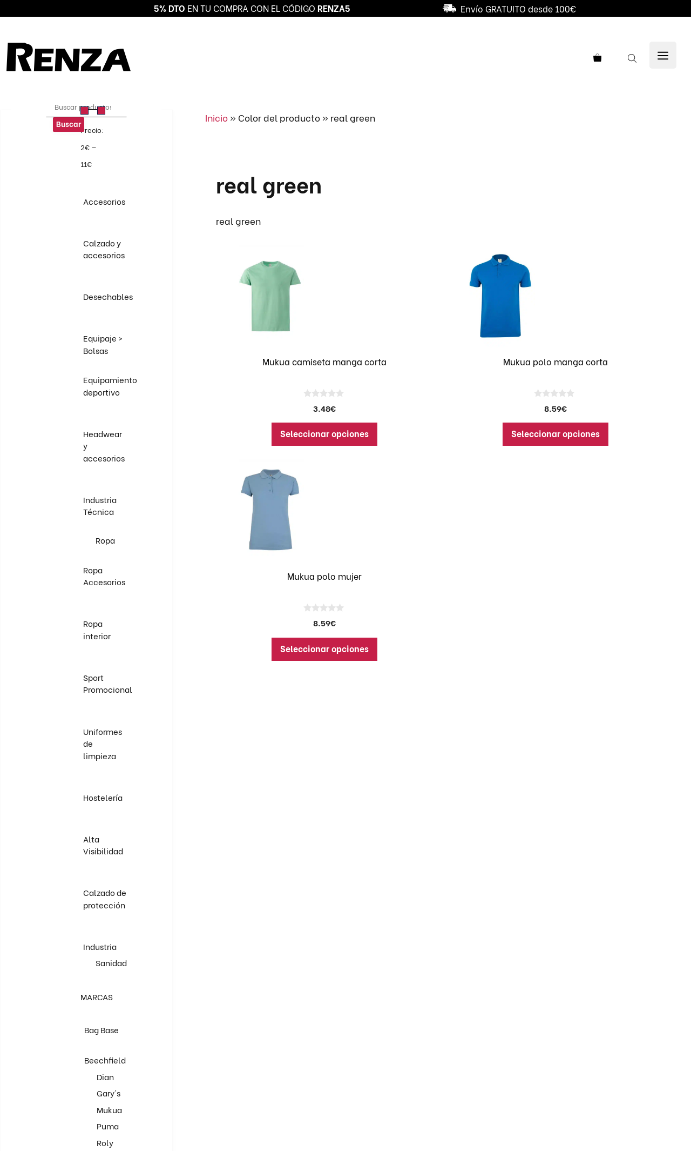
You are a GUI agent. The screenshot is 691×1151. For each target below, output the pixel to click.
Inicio (216, 117)
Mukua (109, 1109)
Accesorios (104, 201)
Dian (105, 1076)
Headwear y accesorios (104, 445)
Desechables (108, 296)
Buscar (68, 123)
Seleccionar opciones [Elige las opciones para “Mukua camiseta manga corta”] (324, 433)
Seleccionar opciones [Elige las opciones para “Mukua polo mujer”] (324, 648)
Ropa (105, 540)
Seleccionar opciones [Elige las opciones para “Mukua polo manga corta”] (555, 433)
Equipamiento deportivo (110, 385)
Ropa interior (97, 629)
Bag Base (101, 1029)
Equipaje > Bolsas (103, 344)
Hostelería (103, 797)
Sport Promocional (107, 683)
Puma (108, 1126)
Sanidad (111, 962)
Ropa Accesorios (104, 576)
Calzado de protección (104, 898)
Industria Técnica (100, 505)
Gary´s (108, 1093)
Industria (100, 946)
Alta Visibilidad (103, 845)
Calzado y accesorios (104, 249)
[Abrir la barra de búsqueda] (633, 57)
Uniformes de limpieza (102, 743)
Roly (105, 1142)
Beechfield (105, 1060)
